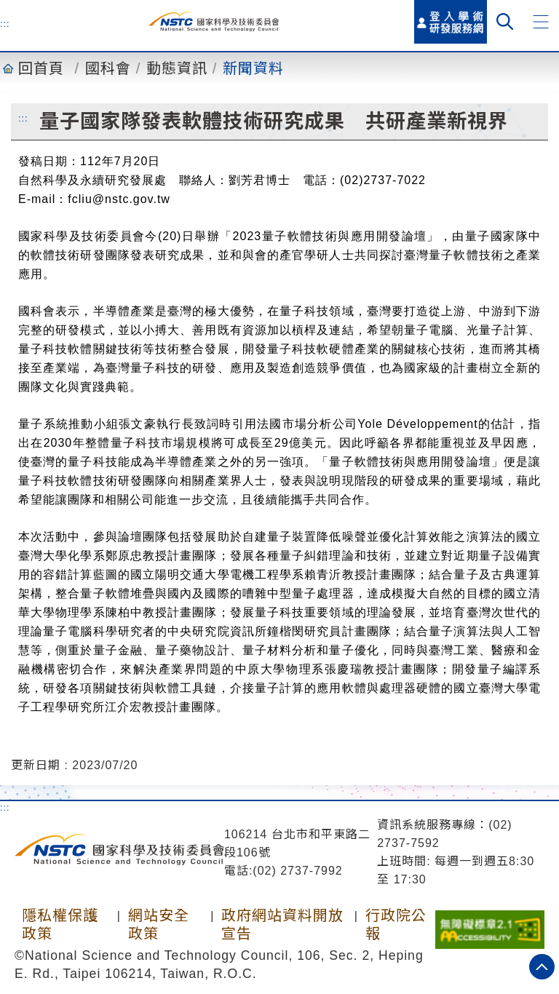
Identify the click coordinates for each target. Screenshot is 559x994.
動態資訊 (176, 68)
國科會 (108, 68)
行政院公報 (396, 924)
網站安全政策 (158, 924)
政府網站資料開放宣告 (282, 924)
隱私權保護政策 (60, 924)
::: (5, 23)
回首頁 (41, 68)
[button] (541, 22)
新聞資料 (253, 68)
